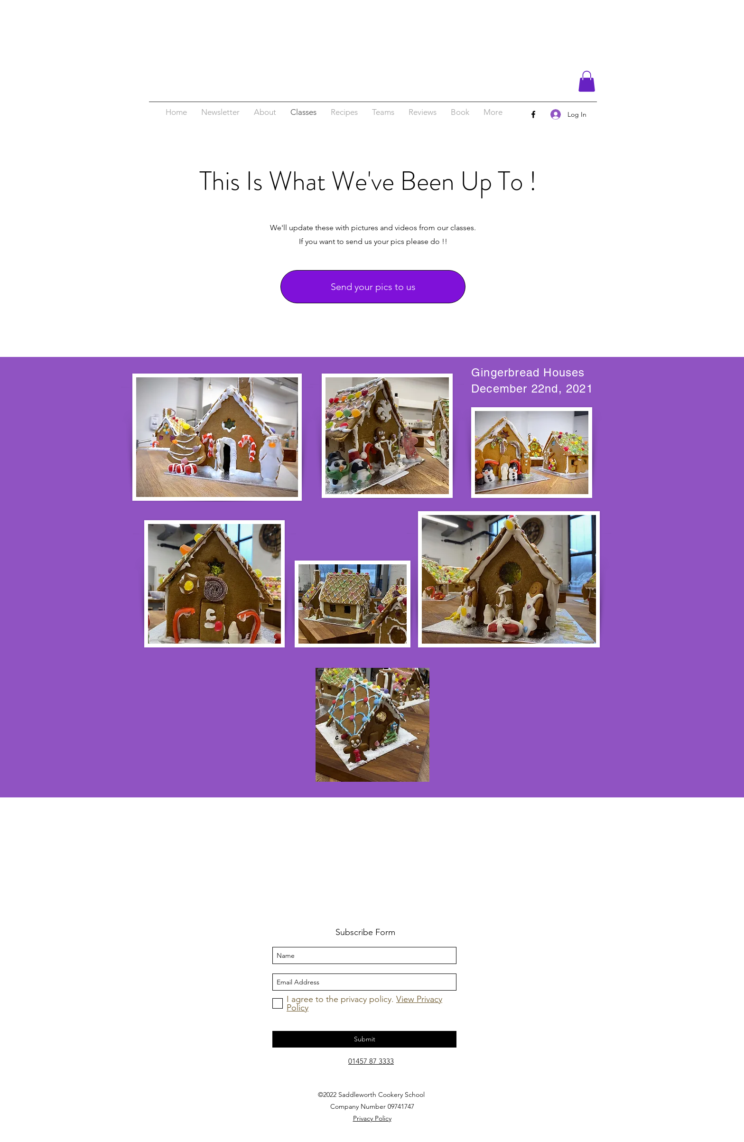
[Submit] (364, 1039)
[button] (586, 81)
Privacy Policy (372, 1118)
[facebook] (533, 114)
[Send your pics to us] (372, 286)
